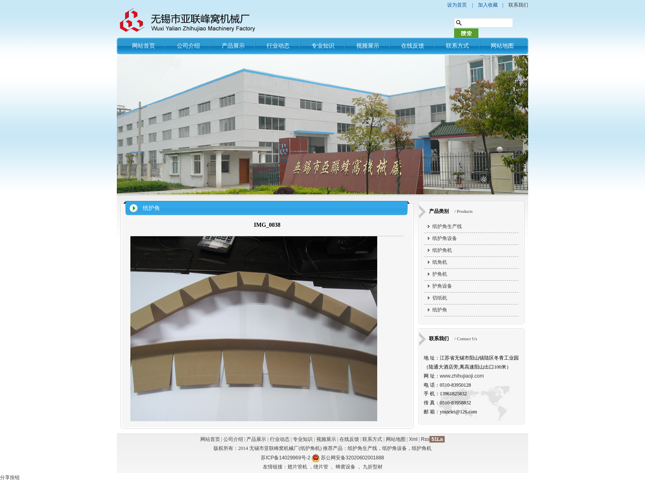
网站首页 (143, 46)
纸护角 (151, 208)
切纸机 (439, 298)
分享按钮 (10, 477)
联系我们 (518, 5)
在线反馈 (412, 46)
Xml (413, 439)
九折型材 (373, 467)
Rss (425, 439)
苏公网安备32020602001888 (352, 458)
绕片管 (320, 467)
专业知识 (322, 46)
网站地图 (502, 46)
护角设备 (442, 286)
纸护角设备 (444, 238)
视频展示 (367, 46)
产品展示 (233, 46)
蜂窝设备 (345, 467)
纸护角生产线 (447, 226)
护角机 (439, 274)
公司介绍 (188, 46)
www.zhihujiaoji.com (462, 376)
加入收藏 (488, 5)
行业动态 (278, 46)
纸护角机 (442, 250)
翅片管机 (297, 467)
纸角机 (439, 262)
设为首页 (457, 5)
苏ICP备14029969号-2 (285, 458)
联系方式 (457, 46)
